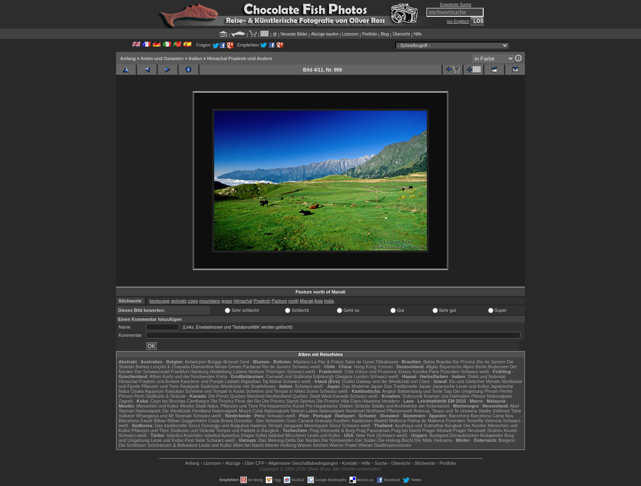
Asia (318, 300)
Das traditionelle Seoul (177, 425)
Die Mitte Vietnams (433, 440)
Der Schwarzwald (152, 371)
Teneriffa (474, 420)
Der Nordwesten (337, 440)
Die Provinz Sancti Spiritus (288, 401)
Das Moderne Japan (362, 386)
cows (193, 300)
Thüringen (275, 371)
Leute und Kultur (324, 435)
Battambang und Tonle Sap (425, 391)
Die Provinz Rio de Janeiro (478, 361)
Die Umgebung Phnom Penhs (483, 391)
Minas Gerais (228, 366)
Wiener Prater (343, 445)
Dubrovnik (413, 396)
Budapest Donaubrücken (454, 435)
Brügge (215, 361)
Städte (484, 410)
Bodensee (498, 366)
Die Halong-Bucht (395, 440)
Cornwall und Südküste (289, 376)
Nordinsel (355, 410)
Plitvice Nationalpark (491, 396)
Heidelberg (220, 371)
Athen (155, 376)
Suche (380, 463)
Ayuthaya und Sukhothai (419, 425)
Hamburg (199, 371)
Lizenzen (350, 34)
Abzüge (232, 463)
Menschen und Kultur (157, 405)
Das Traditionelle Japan (407, 386)
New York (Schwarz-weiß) (382, 435)
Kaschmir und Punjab (202, 381)
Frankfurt (180, 371)
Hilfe (418, 34)
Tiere (516, 410)
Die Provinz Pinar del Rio (236, 401)
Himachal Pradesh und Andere (239, 58)
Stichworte (425, 463)
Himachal (242, 300)
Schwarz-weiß (306, 366)
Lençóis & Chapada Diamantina (182, 366)
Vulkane (126, 415)
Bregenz (507, 440)
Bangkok (453, 425)
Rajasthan (251, 381)
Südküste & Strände (166, 396)
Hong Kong (365, 366)
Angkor (389, 391)
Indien (195, 58)
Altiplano (301, 361)
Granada (323, 420)
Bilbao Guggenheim (187, 420)
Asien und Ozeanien (162, 58)
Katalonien (362, 420)
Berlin (481, 366)
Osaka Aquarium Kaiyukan (157, 391)
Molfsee (256, 371)
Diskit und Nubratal (487, 376)
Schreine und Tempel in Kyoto (215, 391)
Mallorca (397, 420)
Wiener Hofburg (280, 445)
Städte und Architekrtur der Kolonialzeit (410, 405)
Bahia (429, 361)
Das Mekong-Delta (277, 440)
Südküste (210, 386)
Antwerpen (195, 361)
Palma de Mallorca (425, 420)
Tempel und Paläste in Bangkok (247, 430)
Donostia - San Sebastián (259, 420)
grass (226, 300)
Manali (306, 300)
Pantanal (251, 366)
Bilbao (160, 420)
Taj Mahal (271, 381)
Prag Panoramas (373, 430)
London (361, 376)
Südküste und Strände (192, 430)
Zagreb (126, 401)
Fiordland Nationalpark (215, 410)
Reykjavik (189, 386)
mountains (209, 300)
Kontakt (349, 463)
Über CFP (254, 463)
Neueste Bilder (293, 34)
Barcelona (459, 415)
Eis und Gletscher (467, 381)
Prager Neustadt (469, 430)
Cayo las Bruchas (168, 401)
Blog (385, 34)
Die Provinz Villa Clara (338, 401)
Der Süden (366, 440)
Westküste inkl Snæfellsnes (248, 386)
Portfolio (369, 34)
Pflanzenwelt (399, 410)
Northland (375, 410)
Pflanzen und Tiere (160, 386)
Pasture (279, 300)
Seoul (335, 425)
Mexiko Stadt (193, 405)
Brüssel (230, 361)
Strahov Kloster (502, 430)
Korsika (420, 371)
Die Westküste (176, 410)
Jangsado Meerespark (305, 425)
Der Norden (475, 425)
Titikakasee (386, 361)
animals (179, 300)
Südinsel (501, 410)
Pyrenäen (449, 371)
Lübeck (240, 371)
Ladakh (232, 381)
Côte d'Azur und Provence (371, 371)
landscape (159, 300)
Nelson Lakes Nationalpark (317, 410)
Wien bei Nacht (248, 445)
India (329, 300)
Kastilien (341, 420)
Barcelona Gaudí (135, 420)
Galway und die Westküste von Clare (393, 381)
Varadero (390, 401)
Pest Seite (195, 440)
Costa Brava (220, 420)
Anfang (128, 58)
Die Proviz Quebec (227, 396)
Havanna (371, 401)
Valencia (493, 420)
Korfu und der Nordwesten (189, 376)
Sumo (312, 391)
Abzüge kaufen (324, 34)
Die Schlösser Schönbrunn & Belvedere (158, 445)
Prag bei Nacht (406, 430)
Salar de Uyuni (359, 361)
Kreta (221, 376)
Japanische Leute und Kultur (460, 386)
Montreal (255, 396)
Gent (244, 361)
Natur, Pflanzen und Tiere (232, 405)
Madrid (381, 420)
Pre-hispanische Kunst (281, 405)
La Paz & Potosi (327, 361)
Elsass (404, 371)
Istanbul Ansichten (184, 435)
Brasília (443, 361)
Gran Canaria (299, 420)
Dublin (348, 381)
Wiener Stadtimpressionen (385, 445)
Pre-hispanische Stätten (329, 405)
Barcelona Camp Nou (492, 415)
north (293, 300)
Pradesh (261, 300)
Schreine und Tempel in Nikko (275, 391)
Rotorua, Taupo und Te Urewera (445, 410)
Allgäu (432, 366)
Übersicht (401, 34)
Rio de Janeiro (276, 366)
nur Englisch (458, 21)
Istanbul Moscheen (287, 435)
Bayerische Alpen (456, 366)
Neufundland (278, 396)
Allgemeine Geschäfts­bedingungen (303, 463)
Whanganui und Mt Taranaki (164, 415)
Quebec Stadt (306, 396)
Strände (362, 405)
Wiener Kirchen (313, 445)
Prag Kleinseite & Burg (332, 430)
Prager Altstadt (437, 430)
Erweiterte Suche (455, 4)
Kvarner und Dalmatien (447, 396)
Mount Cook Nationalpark (264, 410)
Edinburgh (323, 376)
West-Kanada (334, 396)
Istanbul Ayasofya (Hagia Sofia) (235, 435)
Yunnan (384, 366)
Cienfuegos (198, 401)
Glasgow (344, 376)
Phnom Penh (132, 396)
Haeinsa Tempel (266, 425)
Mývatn (493, 381)
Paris (434, 371)
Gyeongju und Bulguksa (225, 425)
